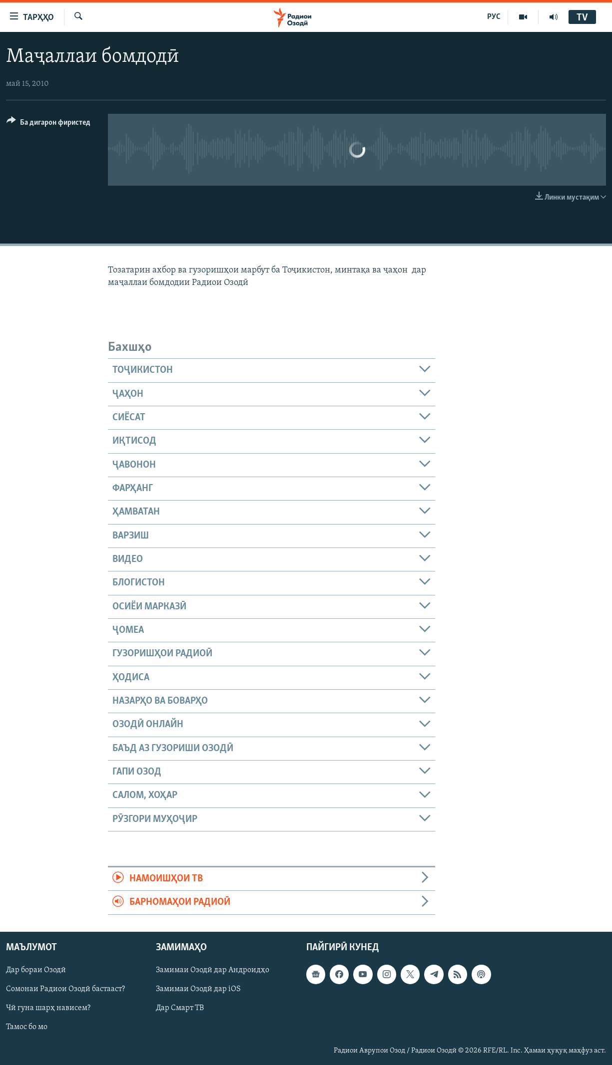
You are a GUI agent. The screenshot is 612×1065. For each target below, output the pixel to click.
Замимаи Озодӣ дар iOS (198, 989)
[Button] (48, 124)
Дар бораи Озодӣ (36, 970)
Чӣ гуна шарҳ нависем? (48, 1008)
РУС (494, 17)
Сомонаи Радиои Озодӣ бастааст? (65, 989)
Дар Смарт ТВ (180, 1008)
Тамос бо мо (26, 1027)
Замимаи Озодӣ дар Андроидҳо (212, 970)
